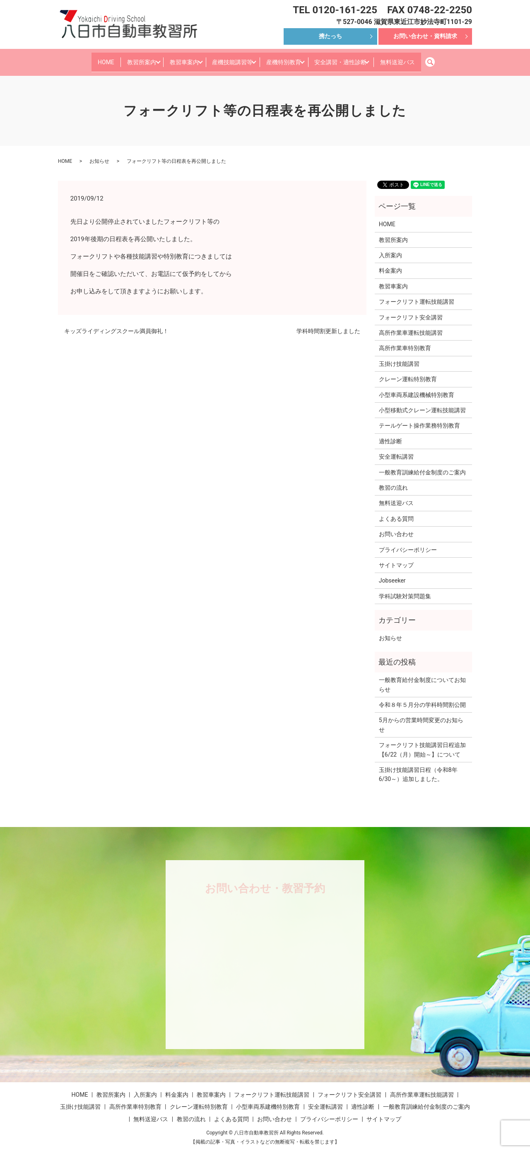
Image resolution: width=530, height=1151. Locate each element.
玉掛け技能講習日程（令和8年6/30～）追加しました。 (418, 768)
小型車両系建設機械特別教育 (416, 388)
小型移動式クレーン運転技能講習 (422, 404)
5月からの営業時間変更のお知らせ (421, 718)
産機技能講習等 (231, 58)
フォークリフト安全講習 (411, 310)
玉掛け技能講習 (399, 357)
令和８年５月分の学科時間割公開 (422, 698)
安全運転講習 (396, 450)
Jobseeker (392, 574)
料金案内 (390, 264)
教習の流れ (393, 481)
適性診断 (390, 434)
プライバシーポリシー (408, 543)
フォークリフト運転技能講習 (416, 295)
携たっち (330, 36)
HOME (87, 58)
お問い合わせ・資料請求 (425, 36)
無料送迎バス (416, 58)
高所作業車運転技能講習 (411, 326)
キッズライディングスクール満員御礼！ (116, 325)
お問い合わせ (396, 528)
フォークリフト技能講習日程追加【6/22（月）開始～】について (422, 743)
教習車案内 (175, 58)
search (455, 59)
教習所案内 (126, 58)
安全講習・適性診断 (353, 58)
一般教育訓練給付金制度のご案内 (422, 465)
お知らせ (99, 154)
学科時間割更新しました (328, 325)
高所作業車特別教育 (405, 342)
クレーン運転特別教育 (408, 373)
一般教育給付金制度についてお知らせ (422, 678)
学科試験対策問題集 (405, 589)
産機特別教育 (289, 58)
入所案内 (390, 249)
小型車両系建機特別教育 (268, 1100)
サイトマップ (396, 559)
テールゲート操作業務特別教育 (419, 419)
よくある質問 (396, 512)
